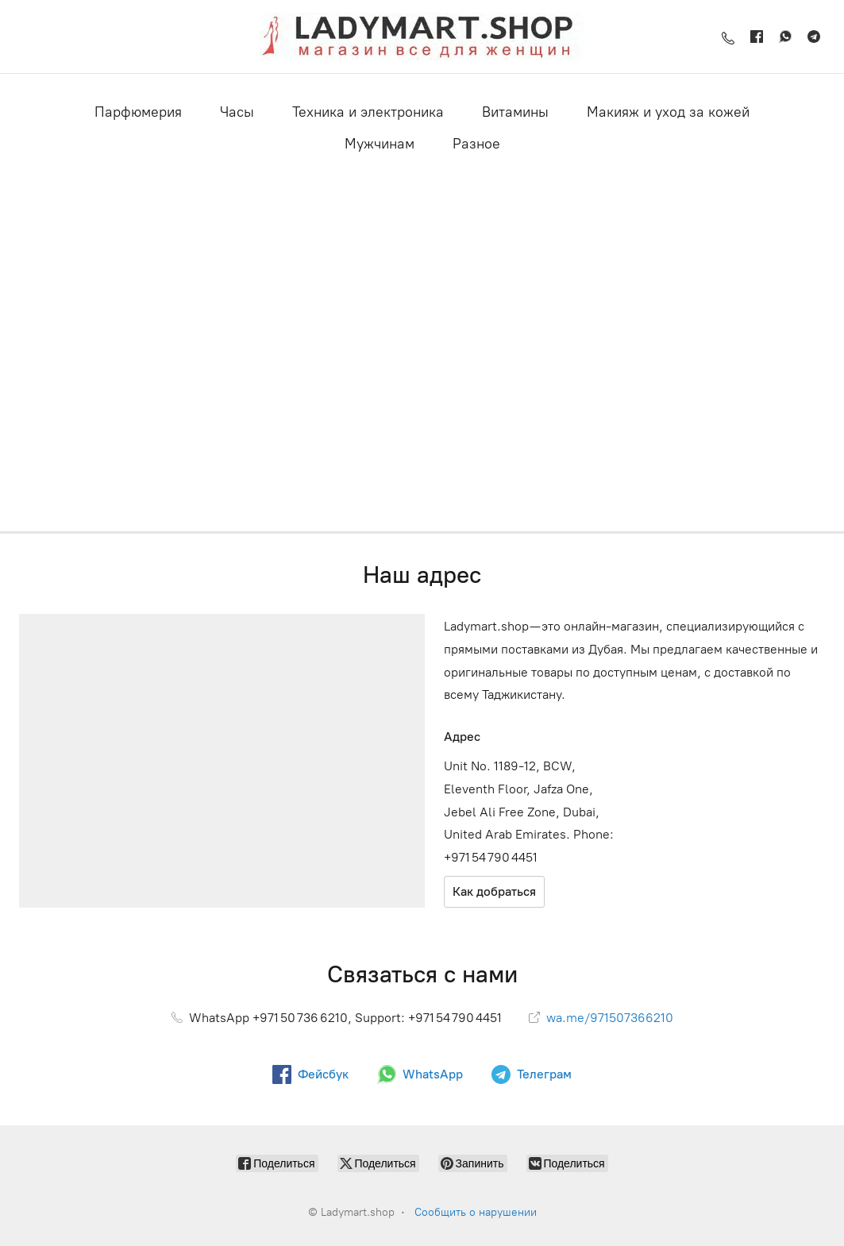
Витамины (515, 112)
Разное (476, 143)
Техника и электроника (368, 112)
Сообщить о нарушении (475, 1212)
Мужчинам (379, 143)
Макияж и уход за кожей (668, 112)
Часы (237, 112)
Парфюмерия (138, 112)
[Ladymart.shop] (422, 36)
